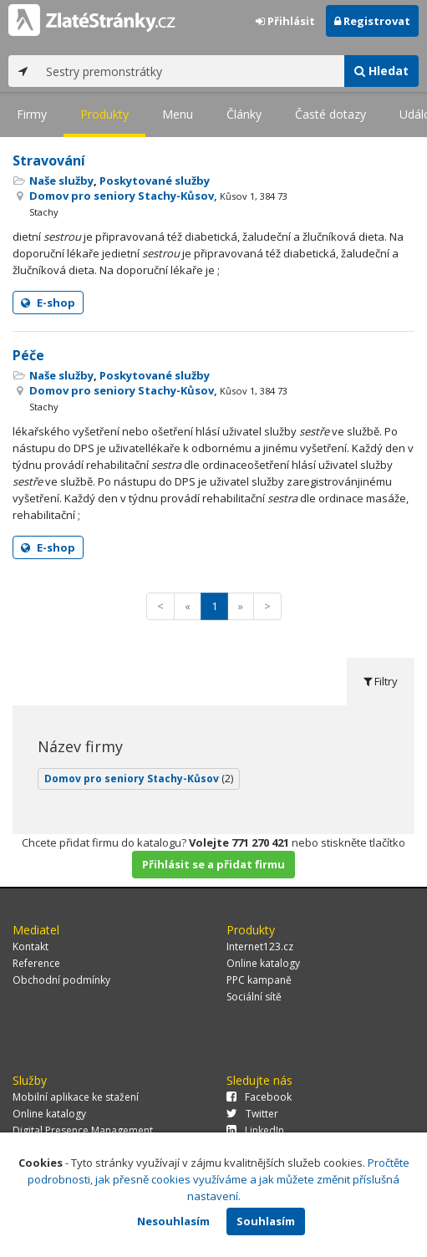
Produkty (104, 114)
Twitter (252, 1114)
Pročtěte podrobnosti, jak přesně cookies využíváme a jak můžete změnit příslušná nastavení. (218, 1179)
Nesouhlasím (173, 1221)
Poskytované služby (154, 180)
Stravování (49, 160)
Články (244, 114)
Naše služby (61, 180)
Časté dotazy (330, 114)
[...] (191, 71)
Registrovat (372, 20)
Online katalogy (263, 963)
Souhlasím (265, 1221)
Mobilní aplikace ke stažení (76, 1097)
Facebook (259, 1097)
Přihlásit (285, 20)
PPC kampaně (259, 980)
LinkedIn (255, 1130)
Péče (28, 355)
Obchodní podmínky (61, 980)
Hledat (381, 71)
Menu (177, 114)
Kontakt (30, 946)
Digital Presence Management (83, 1130)
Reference (36, 963)
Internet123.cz (259, 946)
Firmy (32, 114)
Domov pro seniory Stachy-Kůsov (138, 778)
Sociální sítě (254, 997)
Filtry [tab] (380, 681)
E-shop (48, 302)
